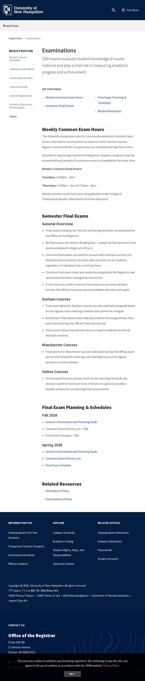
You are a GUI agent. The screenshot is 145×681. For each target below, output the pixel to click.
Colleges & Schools (64, 532)
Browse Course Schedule (18, 59)
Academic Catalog (63, 541)
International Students (21, 555)
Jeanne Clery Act (18, 600)
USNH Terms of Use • (50, 595)
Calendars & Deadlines (22, 69)
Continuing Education (21, 78)
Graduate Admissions (110, 541)
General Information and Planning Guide (71, 422)
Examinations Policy (59, 499)
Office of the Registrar (31, 635)
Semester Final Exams (60, 106)
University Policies (63, 564)
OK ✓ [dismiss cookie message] (72, 673)
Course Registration (21, 95)
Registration (15, 38)
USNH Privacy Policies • (22, 595)
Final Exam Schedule (59, 465)
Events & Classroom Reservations (21, 106)
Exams (13, 116)
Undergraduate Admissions (113, 532)
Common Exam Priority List (63, 458)
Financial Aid (105, 550)
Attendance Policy (57, 491)
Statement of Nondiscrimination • (112, 595)
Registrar (11, 26)
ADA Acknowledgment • (77, 595)
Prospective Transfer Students (26, 546)
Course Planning (18, 86)
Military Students (18, 564)
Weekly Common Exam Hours (64, 97)
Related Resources (109, 111)
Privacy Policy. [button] (111, 665)
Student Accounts (108, 559)
